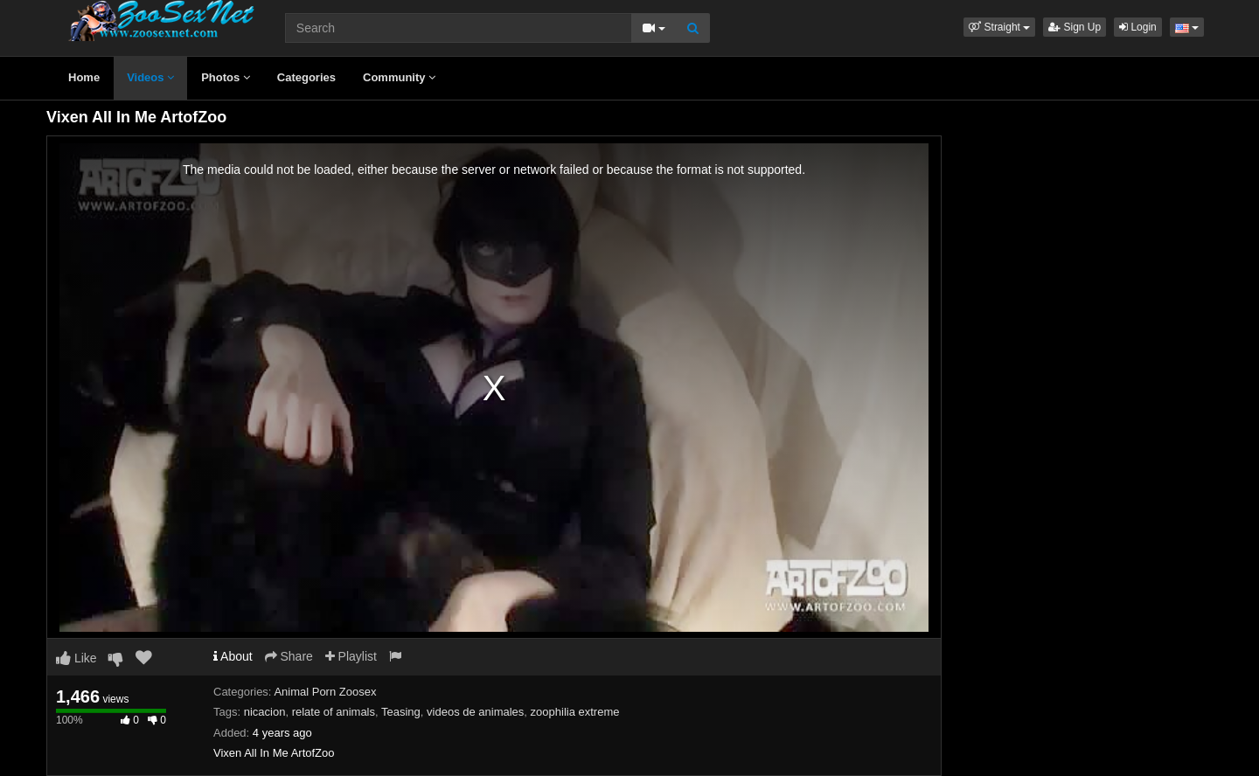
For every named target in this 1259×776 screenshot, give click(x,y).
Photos (225, 77)
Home (84, 77)
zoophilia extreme (575, 711)
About (233, 656)
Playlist (351, 656)
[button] (999, 27)
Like (76, 658)
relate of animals (333, 711)
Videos (150, 77)
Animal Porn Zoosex (325, 691)
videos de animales (475, 711)
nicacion (265, 711)
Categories (306, 77)
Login (1138, 27)
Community (399, 77)
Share (289, 656)
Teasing (401, 711)
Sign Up (1074, 27)
